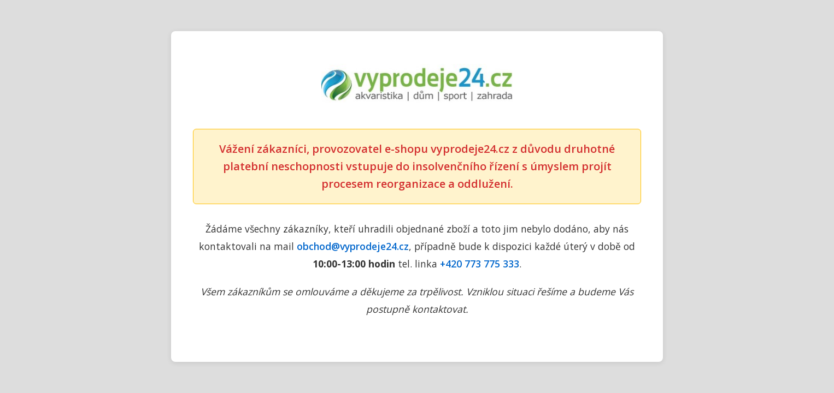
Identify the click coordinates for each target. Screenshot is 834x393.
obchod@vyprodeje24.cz (353, 246)
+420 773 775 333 (479, 263)
